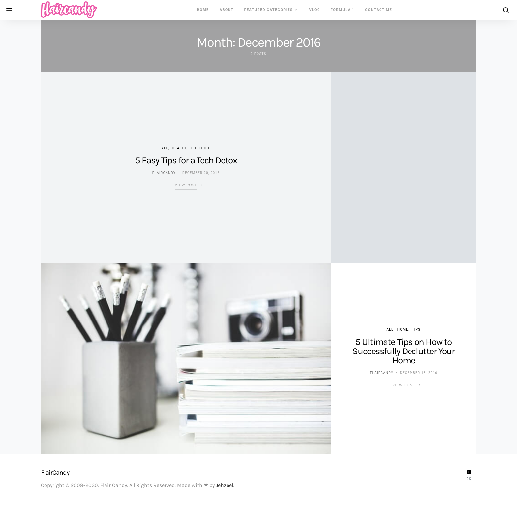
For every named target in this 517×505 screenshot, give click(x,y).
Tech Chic (200, 148)
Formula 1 (342, 10)
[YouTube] (469, 475)
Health (179, 148)
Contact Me (378, 10)
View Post (186, 185)
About (227, 10)
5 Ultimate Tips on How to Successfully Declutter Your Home (403, 351)
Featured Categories (268, 10)
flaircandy (164, 173)
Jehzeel (224, 485)
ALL (164, 148)
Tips (416, 329)
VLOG (314, 10)
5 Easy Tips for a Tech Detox (186, 160)
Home (203, 10)
